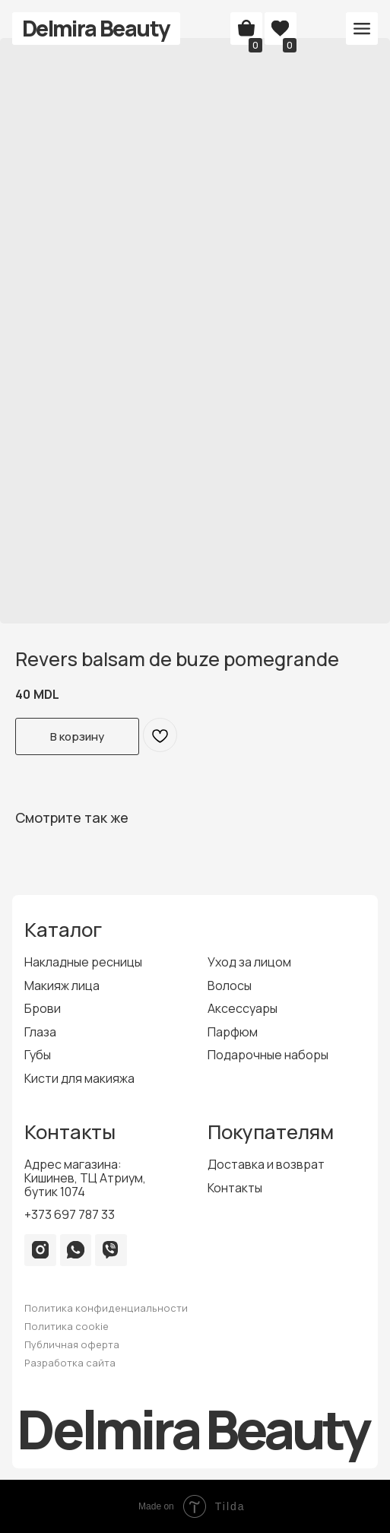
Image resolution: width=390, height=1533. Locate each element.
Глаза (40, 1032)
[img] (40, 1249)
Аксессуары (242, 1008)
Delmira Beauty (96, 28)
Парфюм (233, 1032)
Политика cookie (66, 1326)
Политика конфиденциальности (106, 1308)
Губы (37, 1054)
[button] (362, 29)
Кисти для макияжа (79, 1078)
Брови (42, 1008)
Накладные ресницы (83, 962)
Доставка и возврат (266, 1164)
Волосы (230, 985)
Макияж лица (62, 985)
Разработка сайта (70, 1363)
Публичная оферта (71, 1344)
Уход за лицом (249, 962)
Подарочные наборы (268, 1054)
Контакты (235, 1187)
